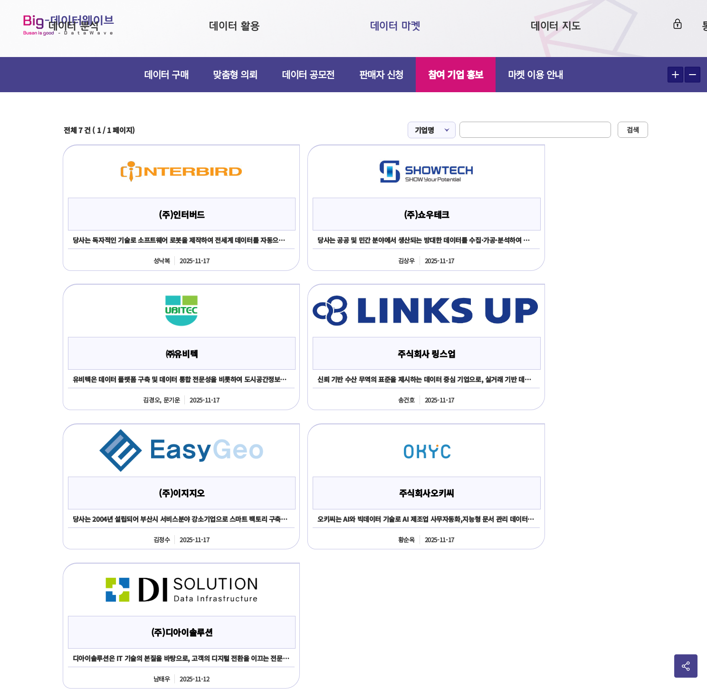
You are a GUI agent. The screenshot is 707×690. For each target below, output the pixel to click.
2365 (89, 591)
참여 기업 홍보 (455, 74)
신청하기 (356, 465)
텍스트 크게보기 (675, 75)
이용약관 (514, 531)
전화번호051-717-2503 (419, 564)
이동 (684, 570)
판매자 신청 (381, 74)
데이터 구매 (166, 74)
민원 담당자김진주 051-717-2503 (338, 655)
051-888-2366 (58, 591)
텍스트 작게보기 (692, 75)
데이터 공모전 (308, 74)
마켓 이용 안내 (535, 74)
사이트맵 (688, 531)
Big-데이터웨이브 (76, 28)
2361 (107, 591)
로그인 (672, 27)
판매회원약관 (565, 531)
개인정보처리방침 (630, 531)
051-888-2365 (141, 564)
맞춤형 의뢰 (235, 74)
